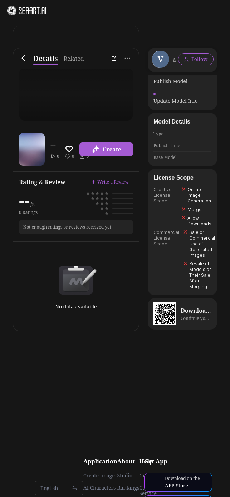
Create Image (99, 475)
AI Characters (99, 488)
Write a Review (110, 182)
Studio (125, 475)
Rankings (128, 488)
